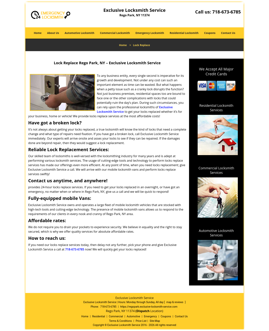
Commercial (116, 316)
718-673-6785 (226, 12)
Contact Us (228, 33)
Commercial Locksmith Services (216, 170)
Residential (98, 316)
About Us (53, 33)
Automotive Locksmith (79, 33)
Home (37, 33)
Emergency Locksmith (149, 33)
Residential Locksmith (184, 33)
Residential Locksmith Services (216, 107)
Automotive (133, 316)
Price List (141, 320)
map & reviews (175, 302)
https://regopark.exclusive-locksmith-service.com (148, 306)
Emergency (150, 316)
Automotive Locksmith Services (216, 232)
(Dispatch (142, 311)
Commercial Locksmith (115, 33)
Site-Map (155, 320)
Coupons (209, 33)
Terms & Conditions (120, 320)
